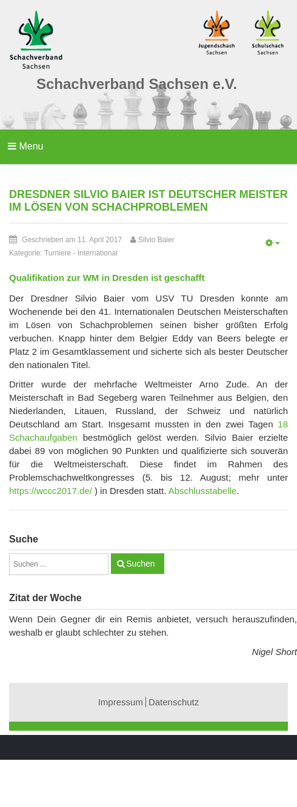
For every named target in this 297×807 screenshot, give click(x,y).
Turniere (57, 253)
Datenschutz (173, 702)
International (98, 253)
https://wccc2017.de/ (50, 491)
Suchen (140, 563)
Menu (25, 146)
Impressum (120, 702)
